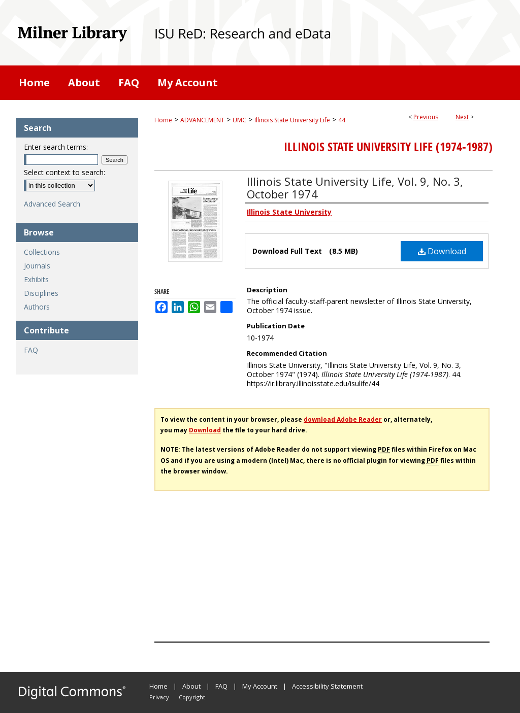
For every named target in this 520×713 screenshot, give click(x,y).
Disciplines (41, 293)
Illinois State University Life (292, 120)
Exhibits (36, 279)
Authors (37, 307)
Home (163, 120)
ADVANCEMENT (202, 120)
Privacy (159, 697)
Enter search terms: (56, 147)
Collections (42, 252)
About (191, 686)
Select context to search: (64, 172)
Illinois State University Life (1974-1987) (388, 147)
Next (462, 117)
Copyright (192, 697)
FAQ (31, 350)
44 (341, 120)
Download (442, 251)
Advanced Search (52, 204)
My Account (259, 686)
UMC (239, 120)
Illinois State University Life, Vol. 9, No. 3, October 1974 (355, 187)
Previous (425, 117)
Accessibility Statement (327, 686)
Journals (37, 265)
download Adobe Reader (343, 419)
